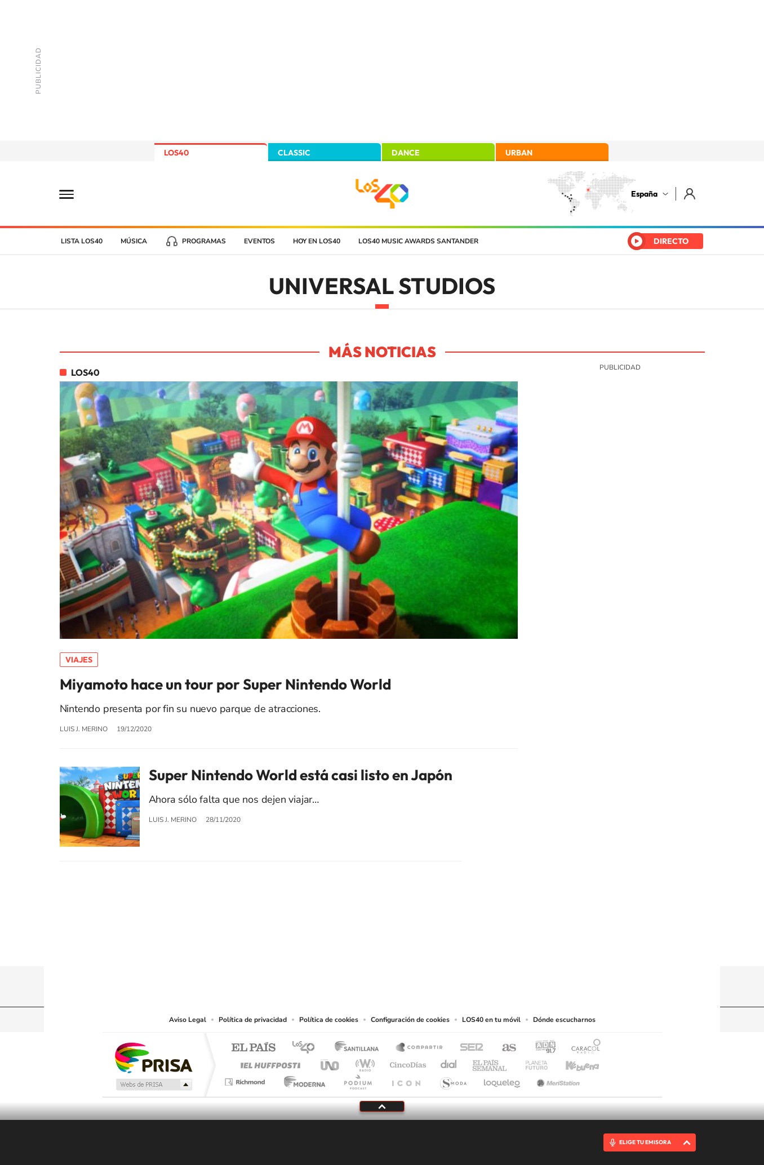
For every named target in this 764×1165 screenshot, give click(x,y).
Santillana (360, 1048)
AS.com (503, 1048)
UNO (330, 1062)
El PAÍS (253, 1048)
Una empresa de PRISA (153, 1057)
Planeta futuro (532, 1062)
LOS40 (176, 153)
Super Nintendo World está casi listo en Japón (300, 775)
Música (134, 241)
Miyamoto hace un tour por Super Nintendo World (225, 684)
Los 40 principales (307, 1048)
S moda (453, 1079)
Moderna (301, 1079)
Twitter (382, 944)
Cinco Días (406, 1062)
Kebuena (572, 1062)
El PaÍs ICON (405, 1079)
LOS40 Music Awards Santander (418, 241)
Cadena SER (468, 1048)
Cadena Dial (449, 1062)
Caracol (582, 1048)
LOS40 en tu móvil (491, 1019)
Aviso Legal (187, 1019)
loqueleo (502, 1079)
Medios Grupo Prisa (153, 1084)
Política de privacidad (253, 1019)
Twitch (427, 944)
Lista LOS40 (82, 241)
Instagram (314, 944)
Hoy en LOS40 (316, 241)
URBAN (518, 153)
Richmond (246, 1079)
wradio (363, 1062)
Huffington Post (268, 1062)
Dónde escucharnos (564, 1019)
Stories (450, 944)
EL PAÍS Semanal (490, 1062)
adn (541, 1048)
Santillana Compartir (420, 1048)
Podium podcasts (357, 1079)
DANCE (406, 153)
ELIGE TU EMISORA (645, 1142)
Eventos (259, 241)
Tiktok (337, 944)
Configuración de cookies (410, 1019)
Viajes (78, 660)
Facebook (405, 944)
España (644, 194)
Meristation (556, 1079)
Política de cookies (328, 1019)
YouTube (359, 944)
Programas (204, 241)
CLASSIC (294, 153)
